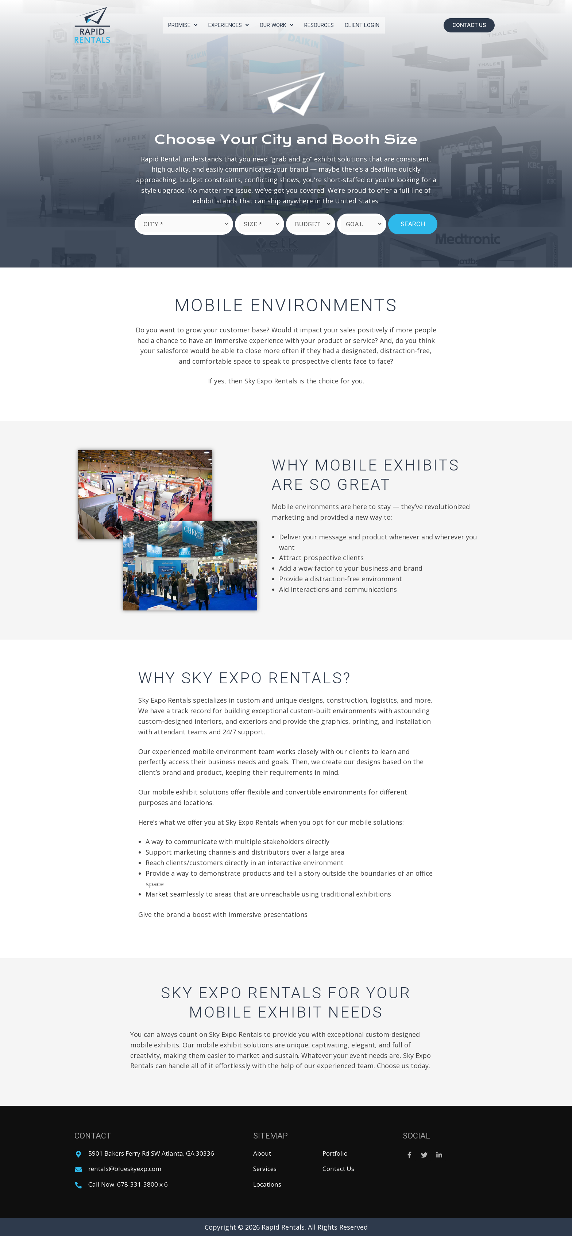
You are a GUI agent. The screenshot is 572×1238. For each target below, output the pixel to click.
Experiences (226, 25)
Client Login (368, 25)
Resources (322, 25)
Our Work (277, 25)
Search (413, 224)
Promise (177, 25)
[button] (469, 25)
